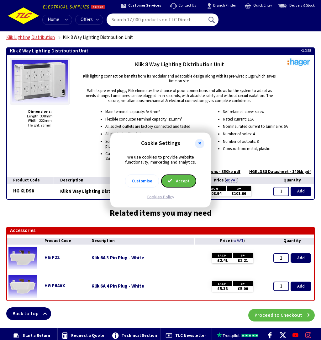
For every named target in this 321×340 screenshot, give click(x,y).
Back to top (32, 313)
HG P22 (52, 257)
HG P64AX (55, 286)
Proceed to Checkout (285, 313)
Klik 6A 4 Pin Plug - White (118, 286)
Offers (90, 19)
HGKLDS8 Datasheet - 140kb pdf (277, 172)
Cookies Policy (160, 197)
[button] (199, 143)
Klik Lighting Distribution (30, 37)
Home (53, 19)
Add (301, 191)
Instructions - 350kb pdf (213, 172)
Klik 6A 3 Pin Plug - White (118, 258)
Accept (179, 181)
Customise (142, 181)
